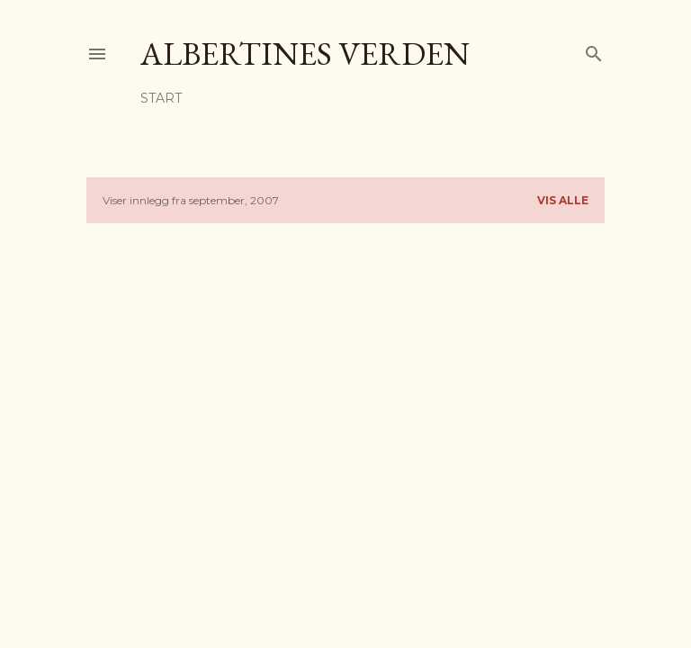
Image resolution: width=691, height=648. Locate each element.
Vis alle (562, 200)
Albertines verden (305, 53)
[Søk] (594, 50)
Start (161, 98)
